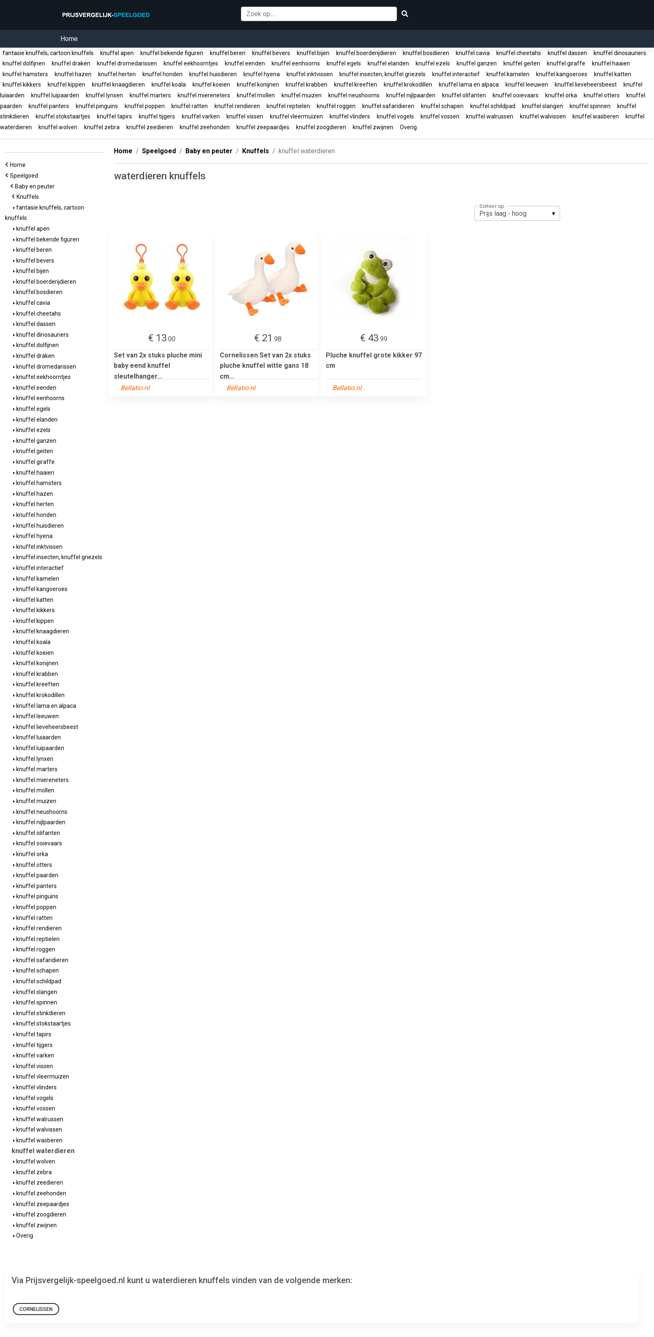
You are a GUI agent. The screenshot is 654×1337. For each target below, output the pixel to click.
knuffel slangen (542, 106)
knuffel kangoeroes (562, 74)
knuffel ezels (432, 63)
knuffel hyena (261, 74)
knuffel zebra (102, 127)
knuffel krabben (306, 84)
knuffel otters (601, 95)
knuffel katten (612, 74)
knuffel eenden (244, 63)
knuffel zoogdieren (321, 127)
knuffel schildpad (493, 106)
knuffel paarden (35, 875)
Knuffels (29, 196)
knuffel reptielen (288, 106)
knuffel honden (162, 74)
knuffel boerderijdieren (366, 53)
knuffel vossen (440, 116)
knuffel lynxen (104, 95)
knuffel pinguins (96, 106)
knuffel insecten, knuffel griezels (382, 74)
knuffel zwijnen (373, 127)
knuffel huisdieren (213, 74)
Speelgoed (25, 175)
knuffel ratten (189, 106)
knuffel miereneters (204, 95)
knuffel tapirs (114, 116)
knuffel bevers (271, 53)
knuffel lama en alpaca (468, 84)
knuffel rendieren (237, 106)
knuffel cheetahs (518, 53)
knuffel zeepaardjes (263, 127)
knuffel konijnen (257, 84)
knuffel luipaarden (55, 95)
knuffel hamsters (25, 74)
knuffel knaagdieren (118, 84)
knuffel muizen (301, 95)
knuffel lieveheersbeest (585, 84)
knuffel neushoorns (354, 95)
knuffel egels (343, 63)
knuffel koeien (211, 84)
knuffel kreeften (356, 84)
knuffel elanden (388, 63)
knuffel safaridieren (388, 106)
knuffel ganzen (476, 63)
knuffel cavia (472, 53)
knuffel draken (71, 63)
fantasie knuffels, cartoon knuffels (48, 53)
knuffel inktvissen (309, 74)
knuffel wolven (58, 127)
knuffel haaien (610, 63)
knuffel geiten (522, 63)
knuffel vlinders (350, 116)
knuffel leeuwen (527, 84)
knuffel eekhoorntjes (191, 63)
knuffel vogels (395, 116)
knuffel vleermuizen (296, 116)
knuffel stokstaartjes (63, 116)
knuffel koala (168, 84)
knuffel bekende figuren (172, 53)
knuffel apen (117, 53)
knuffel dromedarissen (126, 63)
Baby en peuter (36, 186)
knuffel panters (49, 106)
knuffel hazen (73, 74)
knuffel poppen (144, 106)
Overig (408, 127)
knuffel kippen (66, 84)
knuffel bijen (313, 53)
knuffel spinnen (590, 106)
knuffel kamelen (508, 74)
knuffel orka (561, 95)
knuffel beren (227, 53)
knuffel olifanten (464, 95)
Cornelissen (36, 1309)
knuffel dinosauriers (620, 53)
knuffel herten (117, 74)
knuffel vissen (245, 116)
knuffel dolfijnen (24, 63)
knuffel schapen (442, 106)
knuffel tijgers (157, 116)
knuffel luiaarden (37, 737)
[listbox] (517, 213)
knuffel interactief (456, 74)
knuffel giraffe (566, 63)
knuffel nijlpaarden (411, 95)
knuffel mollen (255, 95)
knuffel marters (150, 95)
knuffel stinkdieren (39, 1013)
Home (69, 39)
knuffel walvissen (542, 116)
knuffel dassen (567, 53)
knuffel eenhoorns (295, 63)
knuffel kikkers (21, 84)
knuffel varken (200, 116)
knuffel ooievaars (515, 95)
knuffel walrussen (490, 116)
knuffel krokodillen (408, 84)
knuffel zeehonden (204, 127)
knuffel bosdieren (426, 53)
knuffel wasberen (595, 116)
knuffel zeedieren (150, 127)
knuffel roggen (336, 106)
